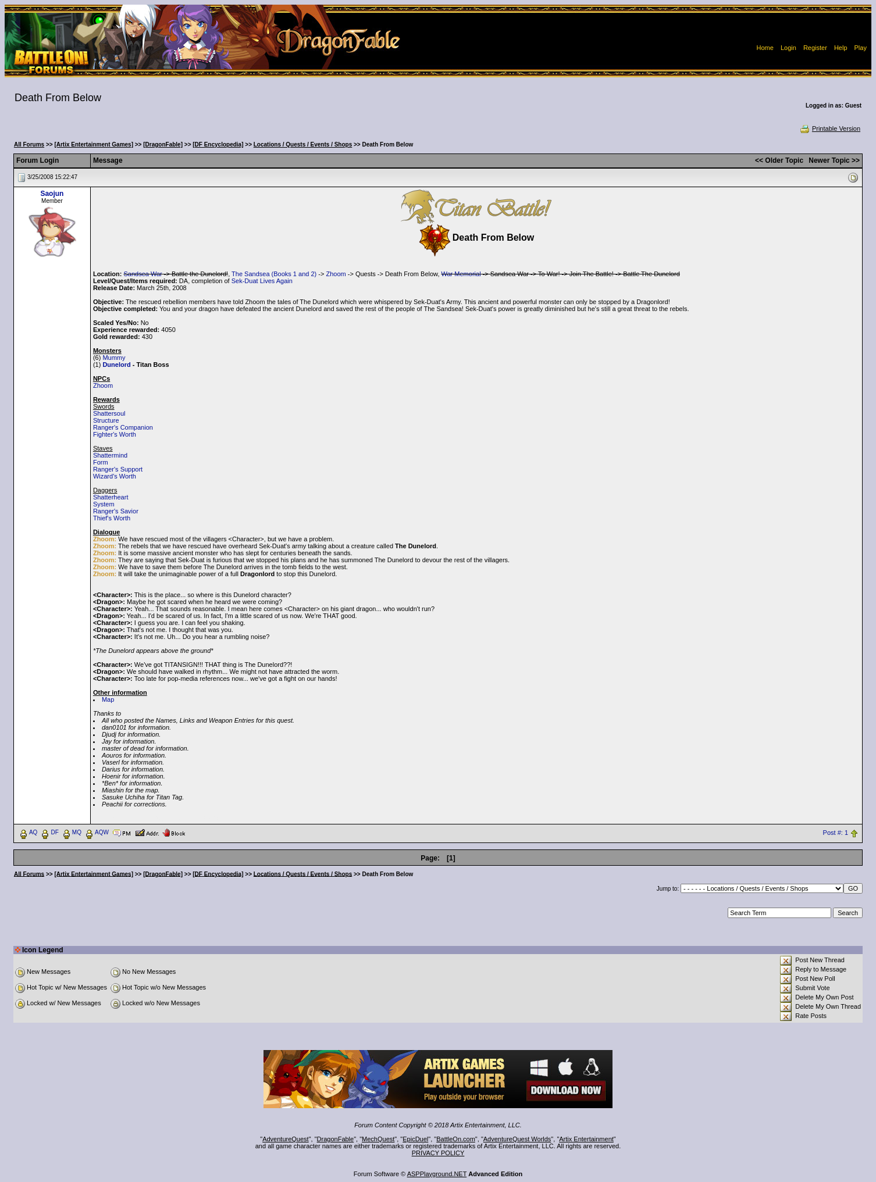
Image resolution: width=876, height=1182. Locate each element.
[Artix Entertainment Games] (93, 144)
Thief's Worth (111, 518)
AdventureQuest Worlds (517, 1138)
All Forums (29, 144)
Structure (106, 420)
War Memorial (461, 273)
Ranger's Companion (123, 427)
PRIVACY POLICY (438, 1152)
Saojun (51, 194)
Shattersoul (109, 413)
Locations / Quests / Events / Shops (303, 144)
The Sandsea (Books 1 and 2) (274, 273)
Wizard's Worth (114, 476)
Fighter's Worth (114, 434)
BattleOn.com (455, 1138)
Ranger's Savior (115, 511)
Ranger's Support (118, 469)
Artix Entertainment (586, 1138)
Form (100, 462)
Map (108, 699)
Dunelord (116, 364)
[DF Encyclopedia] (218, 144)
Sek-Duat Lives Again (262, 280)
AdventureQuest (285, 1138)
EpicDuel (415, 1138)
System (104, 504)
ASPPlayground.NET (437, 1173)
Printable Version (829, 128)
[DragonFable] (163, 144)
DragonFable (335, 1138)
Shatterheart (111, 497)
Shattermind (110, 455)
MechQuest (378, 1138)
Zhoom (336, 273)
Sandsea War (142, 273)
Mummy (113, 357)
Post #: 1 (835, 832)
